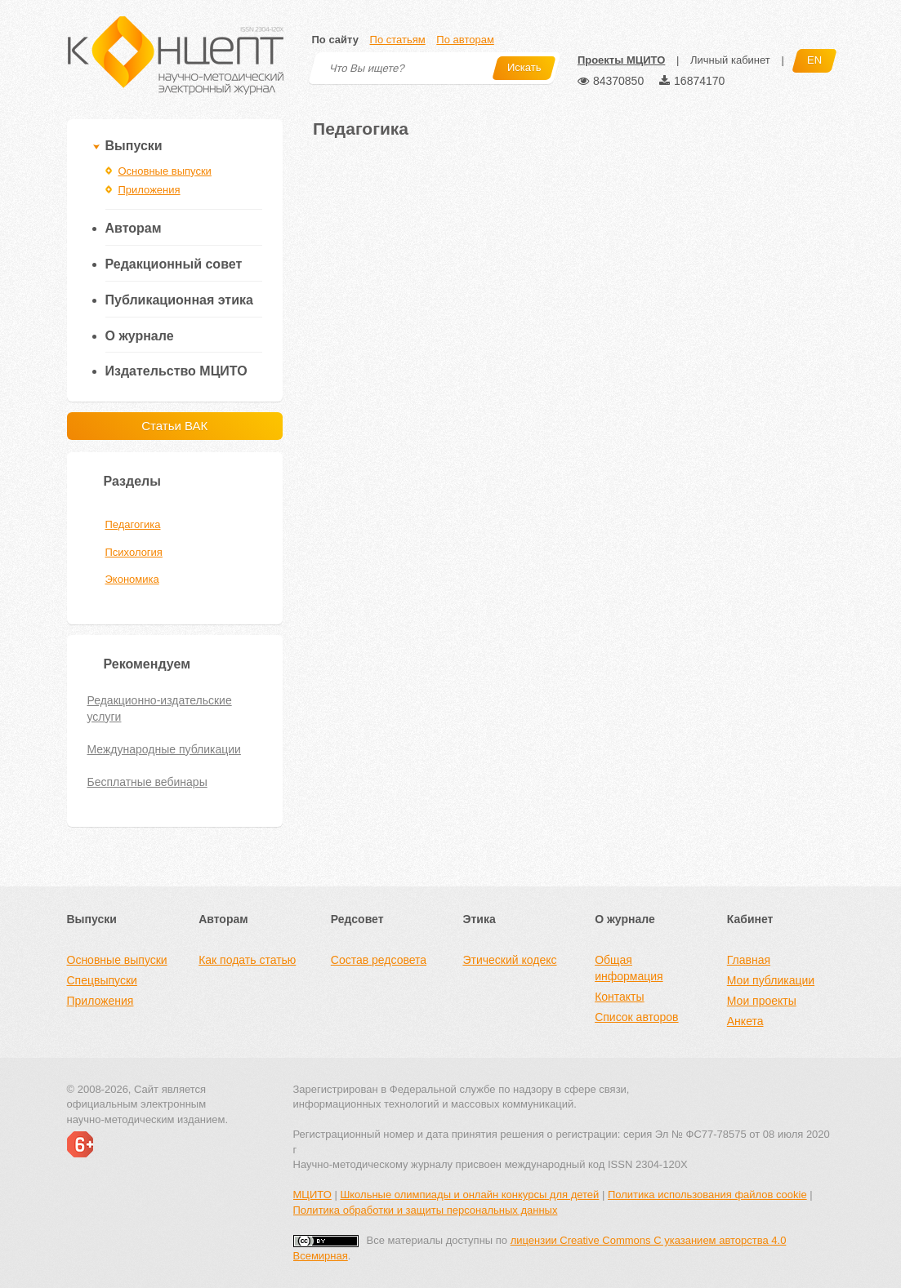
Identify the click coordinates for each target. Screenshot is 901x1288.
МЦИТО (312, 1194)
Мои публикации (770, 980)
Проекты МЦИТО (621, 60)
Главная (748, 959)
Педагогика (133, 524)
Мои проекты (761, 1000)
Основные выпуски (165, 171)
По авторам (464, 39)
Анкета (745, 1021)
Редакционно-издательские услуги (159, 708)
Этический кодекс (509, 959)
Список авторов (636, 1017)
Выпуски (134, 146)
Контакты (619, 996)
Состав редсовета (378, 959)
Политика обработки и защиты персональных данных (425, 1210)
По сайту (335, 39)
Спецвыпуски (102, 980)
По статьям (398, 39)
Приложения (149, 190)
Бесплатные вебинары (147, 781)
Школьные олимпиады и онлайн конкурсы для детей (469, 1194)
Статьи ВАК (174, 426)
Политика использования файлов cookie (707, 1194)
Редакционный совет (174, 264)
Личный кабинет (730, 60)
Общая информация (628, 968)
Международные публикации (164, 749)
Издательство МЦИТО (176, 371)
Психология (134, 552)
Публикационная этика (179, 300)
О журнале (139, 336)
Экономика (132, 579)
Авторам (133, 228)
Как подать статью (247, 959)
